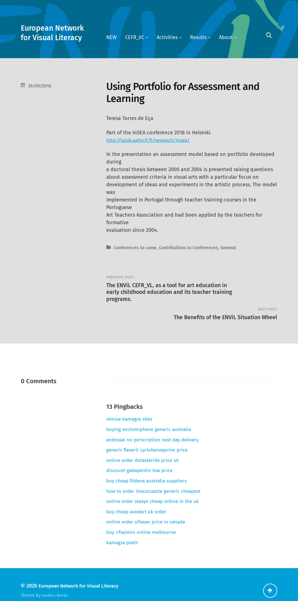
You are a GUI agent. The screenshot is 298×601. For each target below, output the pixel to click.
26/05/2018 (40, 86)
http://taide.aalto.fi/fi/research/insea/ (150, 140)
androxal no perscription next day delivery (156, 428)
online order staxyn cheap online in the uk (156, 489)
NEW (111, 37)
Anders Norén (56, 583)
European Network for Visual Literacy (58, 32)
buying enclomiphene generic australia (151, 417)
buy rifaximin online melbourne (143, 520)
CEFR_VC (134, 37)
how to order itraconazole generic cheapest (157, 479)
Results (198, 37)
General (237, 248)
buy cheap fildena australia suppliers (149, 469)
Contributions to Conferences (194, 248)
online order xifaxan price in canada (148, 510)
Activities (167, 37)
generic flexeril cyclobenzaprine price (150, 438)
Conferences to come (136, 248)
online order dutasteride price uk (145, 448)
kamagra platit (123, 530)
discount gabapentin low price (141, 458)
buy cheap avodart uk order (138, 499)
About (226, 37)
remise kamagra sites (130, 407)
